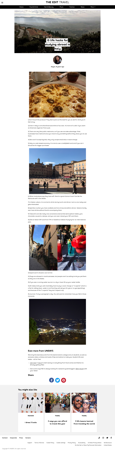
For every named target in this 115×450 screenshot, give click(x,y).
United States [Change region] (108, 445)
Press (21, 438)
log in (40, 363)
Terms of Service (39, 442)
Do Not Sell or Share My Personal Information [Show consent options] (88, 445)
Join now (33, 363)
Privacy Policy (72, 442)
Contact (5, 438)
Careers (28, 438)
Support (30, 442)
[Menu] (2, 2)
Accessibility (81, 442)
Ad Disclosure (108, 442)
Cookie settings (61, 442)
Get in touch (80, 369)
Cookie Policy (50, 442)
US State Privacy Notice (94, 442)
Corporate (13, 438)
